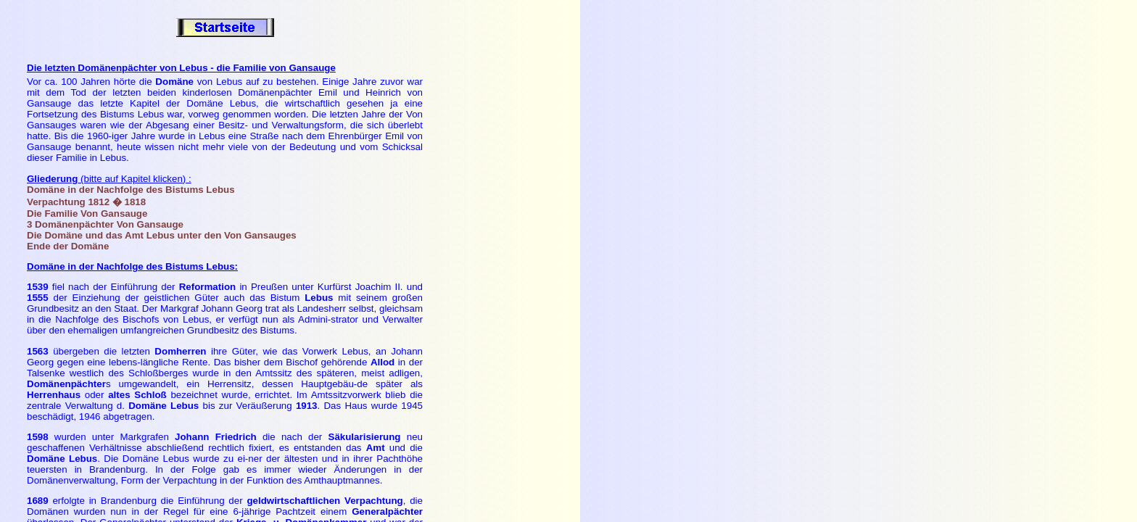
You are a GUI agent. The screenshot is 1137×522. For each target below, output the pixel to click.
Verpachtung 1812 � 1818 (86, 201)
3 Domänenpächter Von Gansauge (105, 224)
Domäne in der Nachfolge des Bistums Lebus (131, 189)
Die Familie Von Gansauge (87, 213)
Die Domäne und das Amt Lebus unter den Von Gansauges (162, 235)
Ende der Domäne (68, 246)
